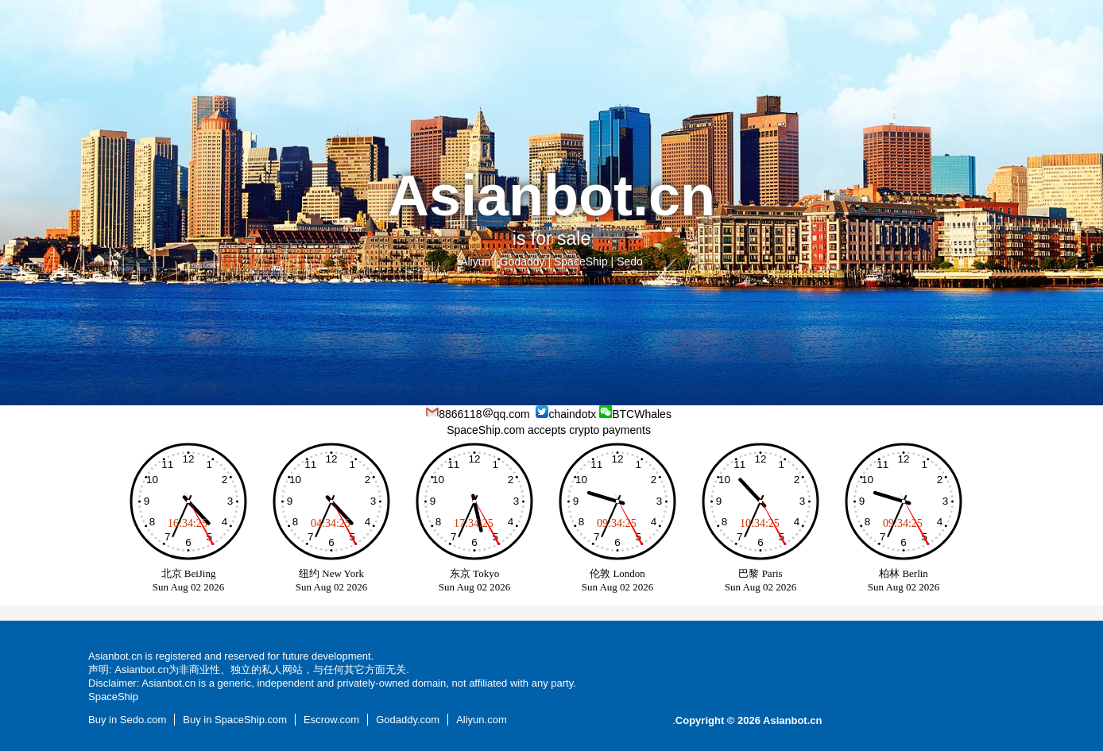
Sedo (630, 261)
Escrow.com (331, 720)
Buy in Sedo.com (127, 720)
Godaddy (522, 261)
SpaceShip (581, 261)
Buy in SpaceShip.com (235, 720)
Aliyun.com (481, 720)
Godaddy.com (407, 720)
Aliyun (475, 261)
